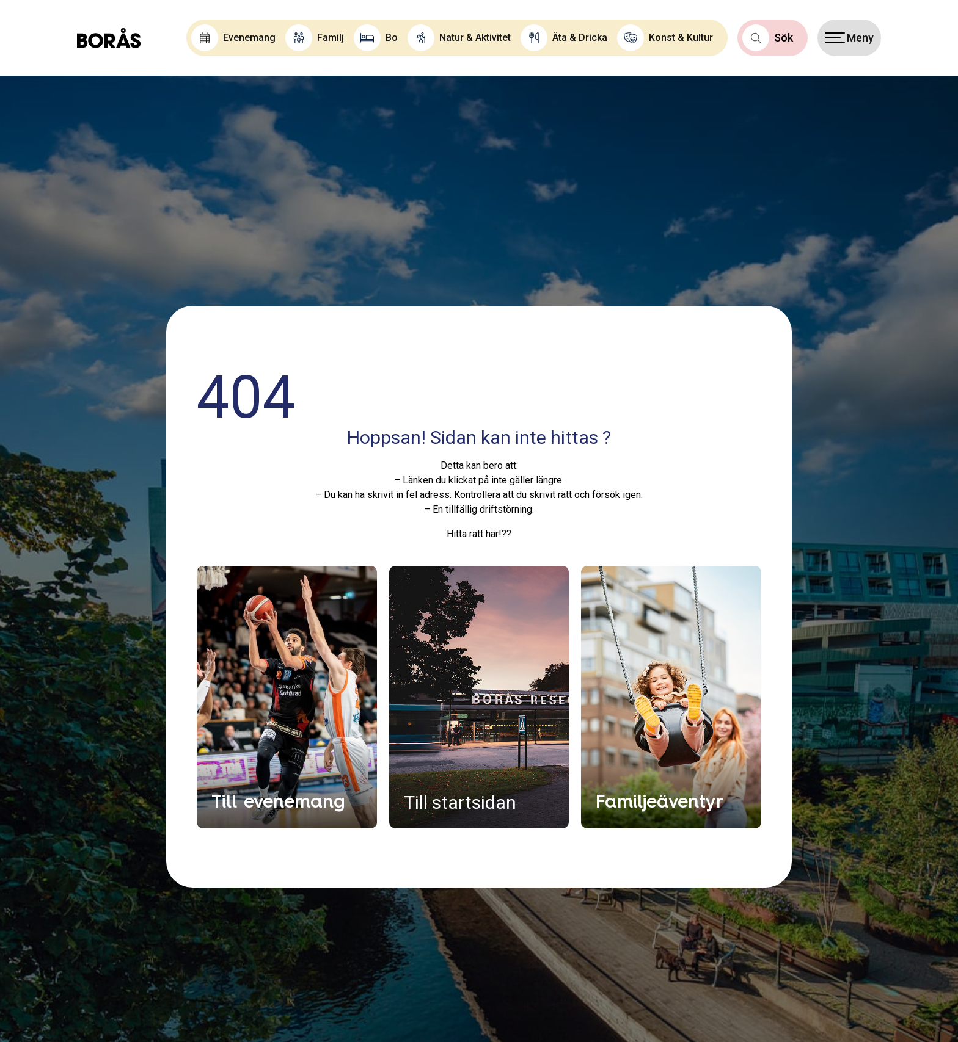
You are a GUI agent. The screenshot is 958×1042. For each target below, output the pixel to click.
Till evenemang (278, 800)
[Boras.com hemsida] (109, 37)
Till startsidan (460, 802)
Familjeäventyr (659, 800)
